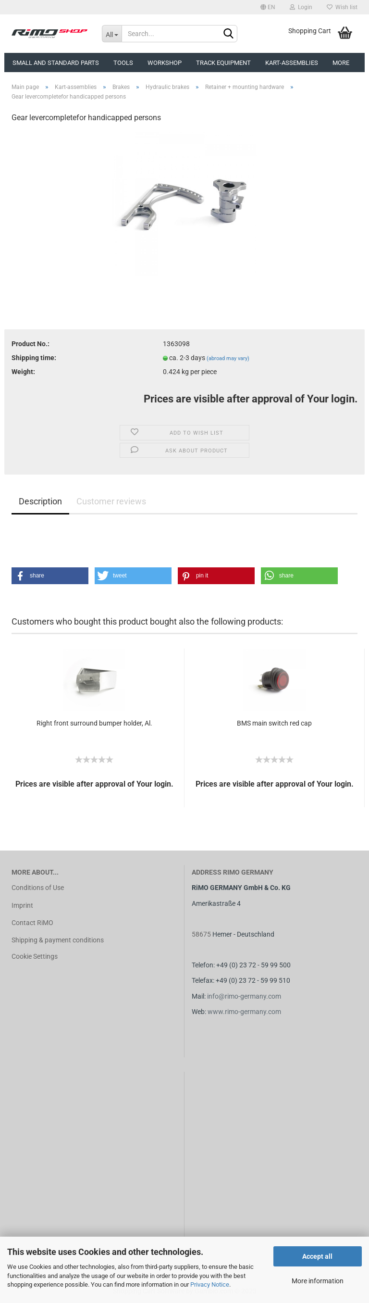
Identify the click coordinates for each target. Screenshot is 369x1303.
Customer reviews (111, 501)
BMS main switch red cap (274, 723)
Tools (123, 62)
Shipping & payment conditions (58, 940)
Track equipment (223, 62)
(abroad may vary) (228, 358)
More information (318, 1281)
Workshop (165, 62)
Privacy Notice (209, 1284)
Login (301, 7)
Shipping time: (34, 358)
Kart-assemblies (291, 62)
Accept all (317, 1256)
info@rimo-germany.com (244, 996)
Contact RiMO (32, 923)
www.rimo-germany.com (244, 1011)
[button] (50, 575)
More (340, 62)
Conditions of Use (38, 887)
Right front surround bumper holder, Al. (94, 723)
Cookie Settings (35, 956)
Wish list (342, 7)
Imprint (22, 905)
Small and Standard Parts (55, 62)
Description (40, 501)
